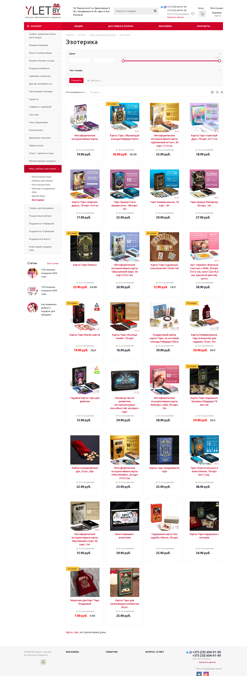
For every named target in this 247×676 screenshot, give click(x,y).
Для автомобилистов (40, 84)
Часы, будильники (38, 122)
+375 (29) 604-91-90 (176, 7)
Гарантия (111, 652)
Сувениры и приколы (40, 76)
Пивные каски (36, 145)
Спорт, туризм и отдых (41, 153)
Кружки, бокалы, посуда (41, 60)
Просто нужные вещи (40, 53)
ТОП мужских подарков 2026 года (49, 290)
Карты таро (72, 632)
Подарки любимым (39, 68)
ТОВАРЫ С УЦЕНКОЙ (40, 107)
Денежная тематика (40, 138)
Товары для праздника (41, 208)
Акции (78, 26)
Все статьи (52, 263)
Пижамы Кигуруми (38, 45)
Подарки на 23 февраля (41, 231)
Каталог (36, 26)
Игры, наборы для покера (42, 168)
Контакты (203, 26)
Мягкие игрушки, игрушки (42, 161)
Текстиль (34, 114)
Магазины (165, 26)
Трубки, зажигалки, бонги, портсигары (42, 36)
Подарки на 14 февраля (41, 223)
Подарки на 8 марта (39, 239)
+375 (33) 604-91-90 (176, 10)
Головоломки (36, 130)
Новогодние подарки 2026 (40, 248)
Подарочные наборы (40, 216)
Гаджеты (34, 99)
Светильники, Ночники (40, 91)
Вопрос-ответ (154, 652)
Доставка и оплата (120, 26)
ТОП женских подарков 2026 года (49, 273)
